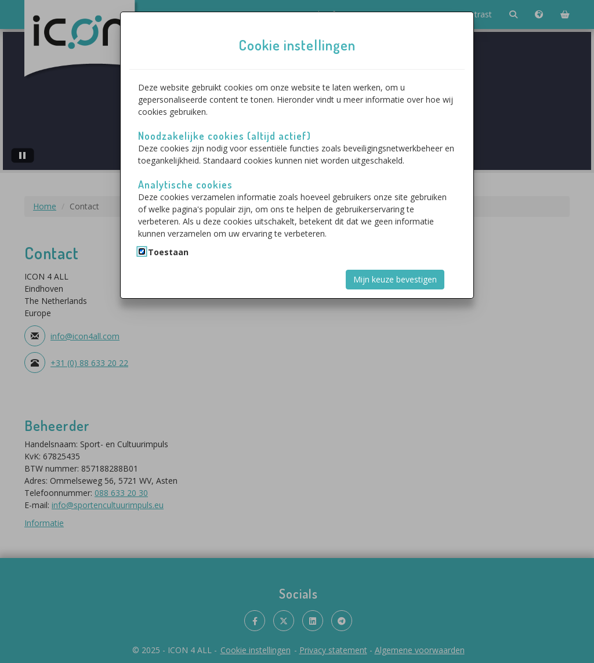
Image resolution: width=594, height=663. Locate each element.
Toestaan (168, 252)
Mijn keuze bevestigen (395, 279)
